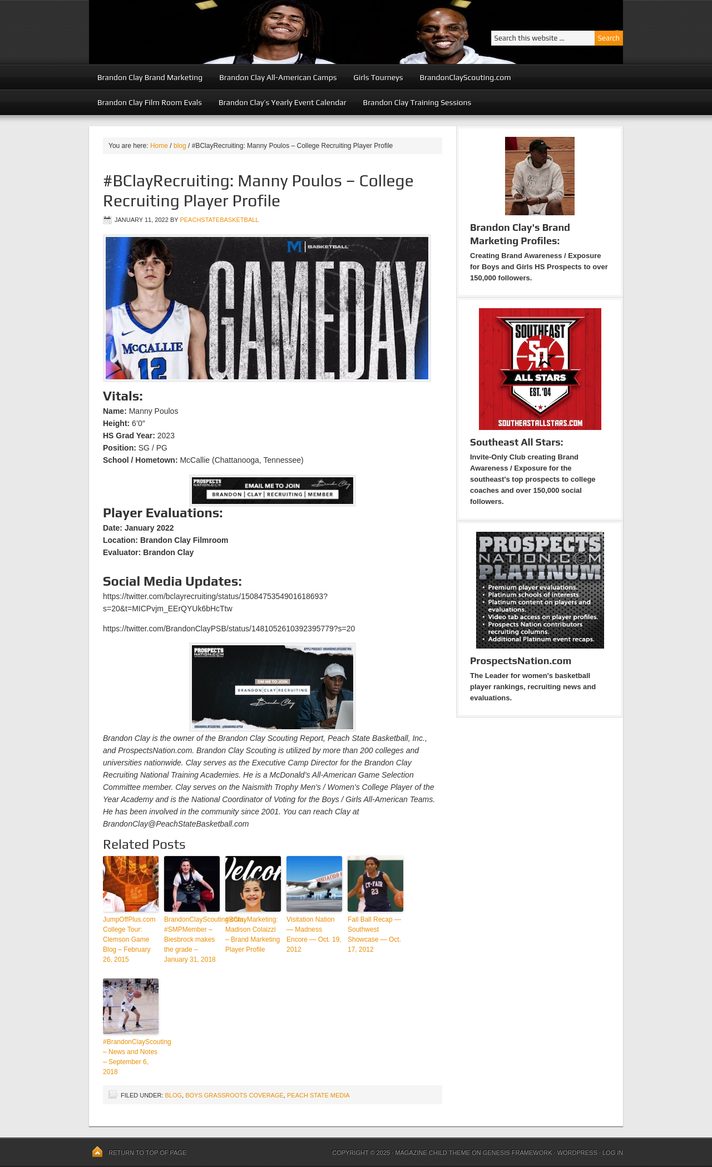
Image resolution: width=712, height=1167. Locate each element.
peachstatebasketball (219, 219)
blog (173, 1095)
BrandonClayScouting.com (465, 77)
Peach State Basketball (225, 32)
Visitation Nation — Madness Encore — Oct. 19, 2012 (314, 934)
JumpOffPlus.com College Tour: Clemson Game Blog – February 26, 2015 (129, 939)
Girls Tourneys (378, 77)
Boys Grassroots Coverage (234, 1095)
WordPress (577, 1152)
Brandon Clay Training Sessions (417, 102)
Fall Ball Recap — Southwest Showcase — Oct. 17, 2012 (374, 934)
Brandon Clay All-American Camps (278, 77)
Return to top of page (147, 1152)
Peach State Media (318, 1095)
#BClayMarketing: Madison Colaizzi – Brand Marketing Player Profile (252, 934)
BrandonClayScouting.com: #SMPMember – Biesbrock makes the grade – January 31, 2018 (192, 939)
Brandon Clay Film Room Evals (149, 102)
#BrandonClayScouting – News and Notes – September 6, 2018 (131, 1057)
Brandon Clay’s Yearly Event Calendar (283, 102)
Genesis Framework (517, 1152)
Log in (612, 1152)
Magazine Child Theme (432, 1152)
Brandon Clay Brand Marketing (149, 77)
